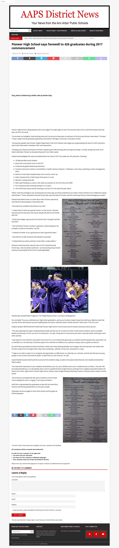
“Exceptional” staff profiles (56, 31)
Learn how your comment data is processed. (49, 520)
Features (39, 53)
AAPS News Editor (28, 53)
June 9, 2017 (17, 53)
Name (14, 494)
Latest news (37, 31)
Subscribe (14, 34)
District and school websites (19, 535)
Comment (15, 480)
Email (13, 499)
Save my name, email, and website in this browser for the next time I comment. (37, 510)
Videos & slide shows (78, 31)
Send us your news (96, 31)
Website (14, 505)
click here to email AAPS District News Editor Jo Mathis (46, 535)
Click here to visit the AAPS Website (70, 531)
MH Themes (44, 544)
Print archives (15, 538)
